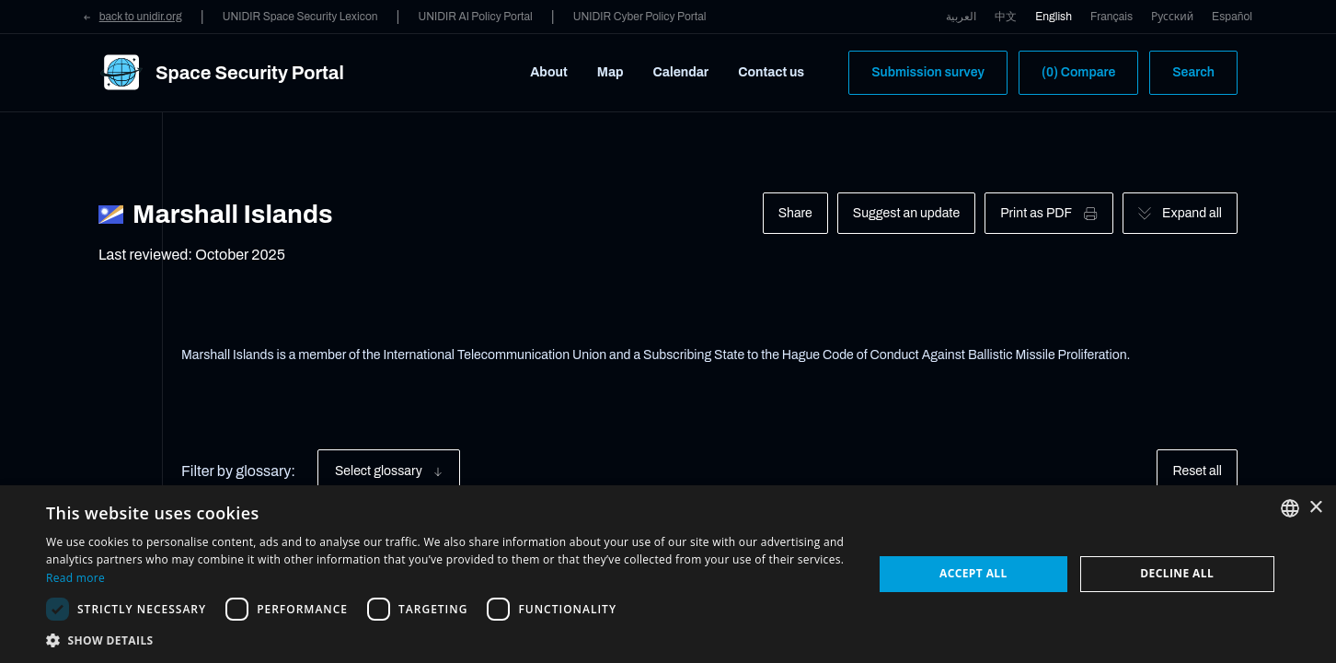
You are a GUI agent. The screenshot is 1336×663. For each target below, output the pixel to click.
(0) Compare (1078, 72)
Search (1193, 72)
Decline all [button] (1177, 573)
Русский (1172, 16)
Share (795, 213)
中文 (1006, 16)
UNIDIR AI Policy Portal (475, 16)
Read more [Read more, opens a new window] (75, 578)
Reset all (1197, 471)
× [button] (1315, 508)
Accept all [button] (973, 573)
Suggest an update (906, 213)
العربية (961, 16)
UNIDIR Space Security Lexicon (300, 16)
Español (1232, 16)
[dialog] (668, 574)
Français (1111, 16)
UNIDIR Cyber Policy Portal (640, 16)
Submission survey (928, 72)
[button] (447, 640)
